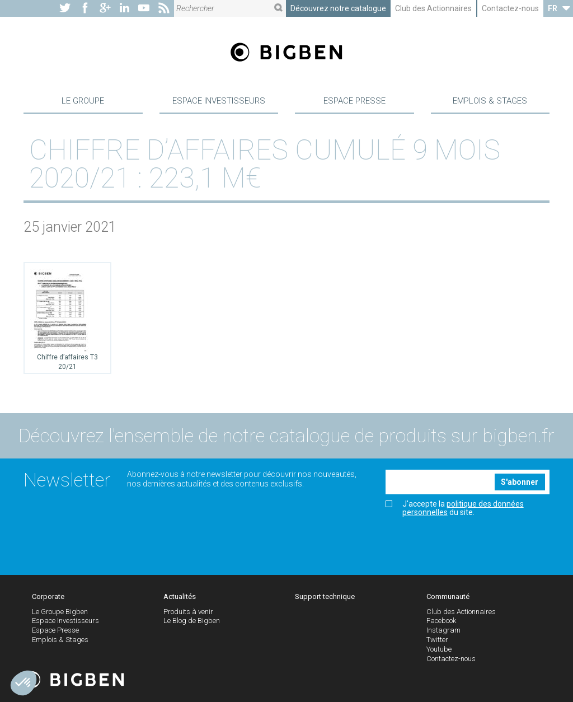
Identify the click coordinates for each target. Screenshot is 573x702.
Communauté (447, 597)
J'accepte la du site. (455, 508)
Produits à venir (188, 612)
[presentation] (471, 542)
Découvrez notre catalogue (338, 8)
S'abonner (519, 482)
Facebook (441, 621)
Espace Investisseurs (218, 101)
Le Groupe (83, 101)
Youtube (439, 649)
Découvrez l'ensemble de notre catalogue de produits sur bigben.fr (286, 436)
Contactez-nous (510, 8)
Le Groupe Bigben (60, 612)
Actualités (179, 597)
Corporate (48, 597)
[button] (23, 683)
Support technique (325, 597)
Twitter (437, 640)
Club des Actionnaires (433, 8)
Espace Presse (354, 101)
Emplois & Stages (490, 101)
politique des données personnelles (463, 508)
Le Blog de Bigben (191, 621)
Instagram (443, 631)
